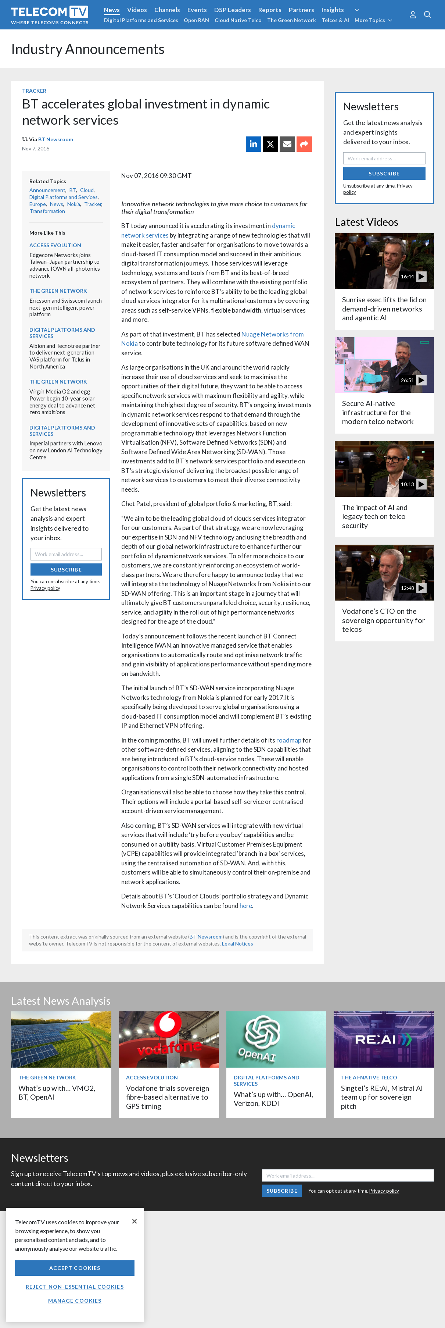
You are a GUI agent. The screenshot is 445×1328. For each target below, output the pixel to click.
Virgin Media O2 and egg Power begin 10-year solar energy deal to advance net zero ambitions (62, 401)
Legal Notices (237, 943)
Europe (37, 204)
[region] (75, 1265)
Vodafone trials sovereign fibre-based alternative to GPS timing (167, 1097)
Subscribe (66, 569)
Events (197, 10)
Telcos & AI (335, 20)
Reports (269, 10)
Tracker (34, 91)
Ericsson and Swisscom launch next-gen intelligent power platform (65, 307)
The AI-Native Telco (369, 1077)
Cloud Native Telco (238, 20)
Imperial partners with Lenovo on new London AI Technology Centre (66, 450)
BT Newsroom (55, 139)
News (112, 10)
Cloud (87, 190)
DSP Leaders (232, 10)
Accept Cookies (75, 1268)
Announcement (47, 190)
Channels (167, 10)
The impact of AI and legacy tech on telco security (375, 516)
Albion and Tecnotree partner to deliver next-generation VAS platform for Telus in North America (65, 356)
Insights (333, 10)
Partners (301, 10)
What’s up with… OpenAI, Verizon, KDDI (273, 1098)
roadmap (288, 740)
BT (72, 190)
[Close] (134, 1221)
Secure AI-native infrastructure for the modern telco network (378, 412)
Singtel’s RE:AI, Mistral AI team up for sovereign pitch (382, 1097)
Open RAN (196, 20)
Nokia (73, 204)
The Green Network (291, 20)
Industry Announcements (88, 48)
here (246, 905)
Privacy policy (45, 588)
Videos (137, 10)
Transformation (47, 211)
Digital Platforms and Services (141, 20)
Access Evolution (55, 245)
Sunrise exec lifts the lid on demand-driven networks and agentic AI (384, 308)
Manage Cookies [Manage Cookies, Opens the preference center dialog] (75, 1300)
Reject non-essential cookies (74, 1287)
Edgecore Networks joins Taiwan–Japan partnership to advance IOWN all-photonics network (64, 265)
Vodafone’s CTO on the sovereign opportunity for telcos (383, 620)
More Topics (373, 20)
